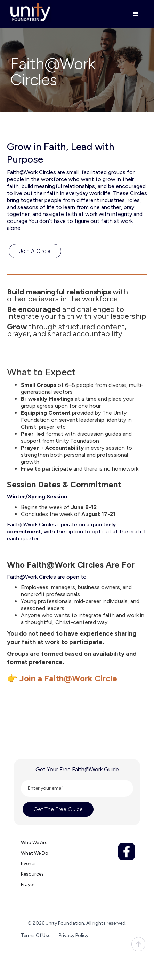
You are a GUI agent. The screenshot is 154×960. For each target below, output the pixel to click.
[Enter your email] (77, 788)
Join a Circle (34, 251)
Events (28, 864)
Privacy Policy (73, 935)
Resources (32, 874)
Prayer (27, 884)
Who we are (34, 843)
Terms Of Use (35, 935)
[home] (28, 12)
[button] (132, 13)
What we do (34, 853)
